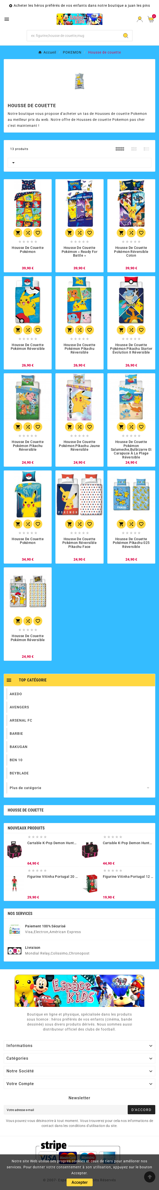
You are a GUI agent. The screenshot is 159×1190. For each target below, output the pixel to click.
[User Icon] (140, 19)
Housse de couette (25, 810)
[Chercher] (73, 35)
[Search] (125, 35)
